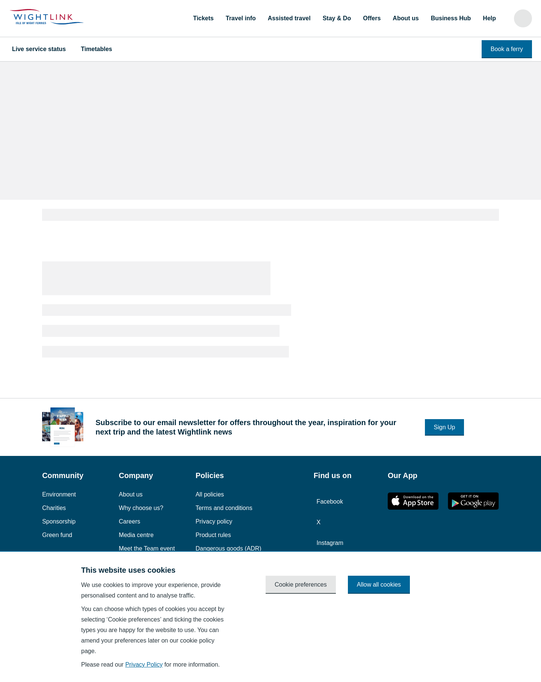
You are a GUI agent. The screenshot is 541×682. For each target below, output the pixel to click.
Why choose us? (141, 508)
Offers (372, 18)
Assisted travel (289, 18)
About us (406, 18)
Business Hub (451, 18)
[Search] (523, 18)
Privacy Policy (144, 664)
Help (489, 18)
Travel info (241, 18)
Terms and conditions (223, 508)
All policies (209, 494)
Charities (54, 508)
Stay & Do (337, 18)
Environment (59, 494)
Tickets (203, 18)
